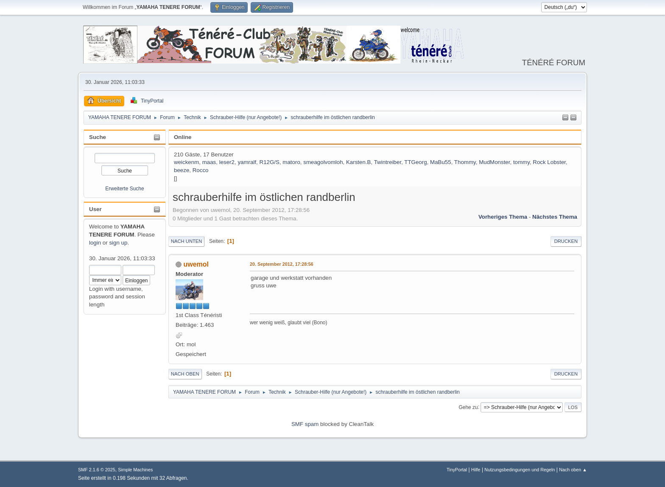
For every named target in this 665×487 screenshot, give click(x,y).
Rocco (201, 170)
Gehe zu (468, 407)
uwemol (196, 264)
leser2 (227, 162)
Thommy (465, 162)
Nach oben (185, 373)
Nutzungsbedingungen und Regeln (519, 469)
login (95, 242)
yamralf (247, 162)
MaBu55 (440, 162)
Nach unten (186, 241)
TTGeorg (415, 162)
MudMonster (494, 162)
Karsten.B (358, 162)
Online (182, 137)
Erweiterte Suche (124, 189)
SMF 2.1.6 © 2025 (96, 469)
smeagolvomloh (323, 162)
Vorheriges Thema (502, 217)
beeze (181, 170)
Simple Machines (135, 469)
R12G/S (269, 162)
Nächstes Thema (554, 217)
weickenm (186, 162)
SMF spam (305, 424)
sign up (118, 242)
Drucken (566, 241)
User (95, 209)
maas (209, 162)
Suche (97, 137)
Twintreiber (387, 162)
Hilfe (476, 469)
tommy (521, 162)
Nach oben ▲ (573, 469)
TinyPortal (457, 469)
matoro (291, 162)
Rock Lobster (549, 162)
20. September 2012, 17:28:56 (281, 264)
